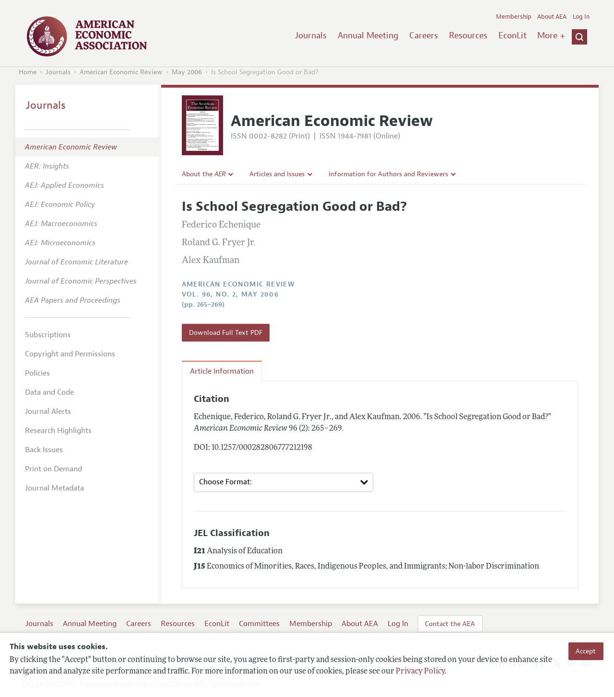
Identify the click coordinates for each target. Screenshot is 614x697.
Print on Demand (53, 469)
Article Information (222, 371)
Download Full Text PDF (225, 332)
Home (27, 72)
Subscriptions (48, 335)
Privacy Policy (420, 671)
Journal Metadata (54, 488)
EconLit (512, 35)
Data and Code (49, 392)
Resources (468, 35)
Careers (423, 35)
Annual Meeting (368, 35)
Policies (37, 373)
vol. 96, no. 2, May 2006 (230, 294)
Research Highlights (58, 430)
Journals (311, 35)
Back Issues (44, 450)
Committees (259, 623)
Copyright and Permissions (70, 354)
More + (551, 35)
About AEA (552, 17)
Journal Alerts (48, 411)
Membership (513, 17)
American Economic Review (121, 72)
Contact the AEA (450, 623)
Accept (586, 651)
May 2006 (187, 72)
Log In (581, 17)
